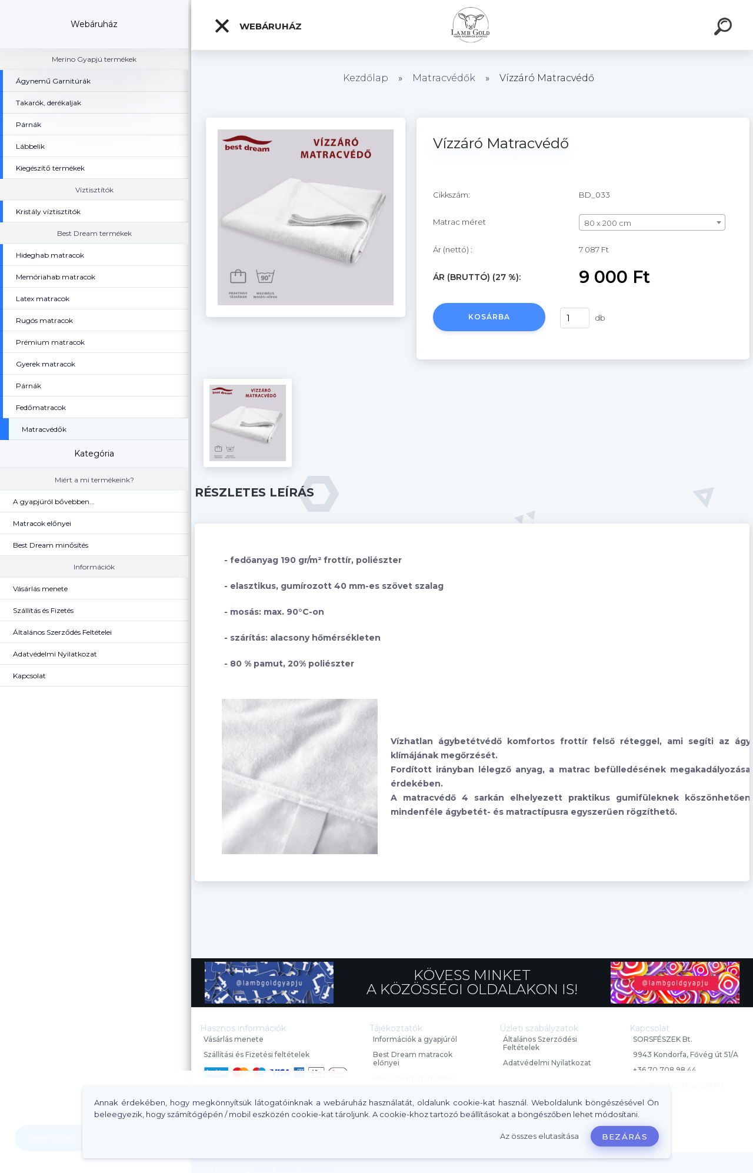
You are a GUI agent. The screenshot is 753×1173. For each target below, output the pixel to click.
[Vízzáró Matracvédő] (305, 121)
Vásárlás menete (234, 1039)
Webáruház (258, 26)
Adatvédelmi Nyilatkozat (547, 1062)
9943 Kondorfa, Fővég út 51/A (685, 1054)
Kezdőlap (365, 78)
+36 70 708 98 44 (665, 1069)
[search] (724, 28)
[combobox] (652, 222)
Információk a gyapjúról (415, 1039)
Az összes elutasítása (539, 1136)
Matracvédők (443, 78)
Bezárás (625, 1136)
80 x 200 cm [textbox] (607, 223)
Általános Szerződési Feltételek (540, 1043)
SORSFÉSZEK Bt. (662, 1039)
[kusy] (574, 318)
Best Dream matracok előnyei (412, 1058)
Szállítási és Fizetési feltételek (256, 1054)
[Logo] (472, 25)
